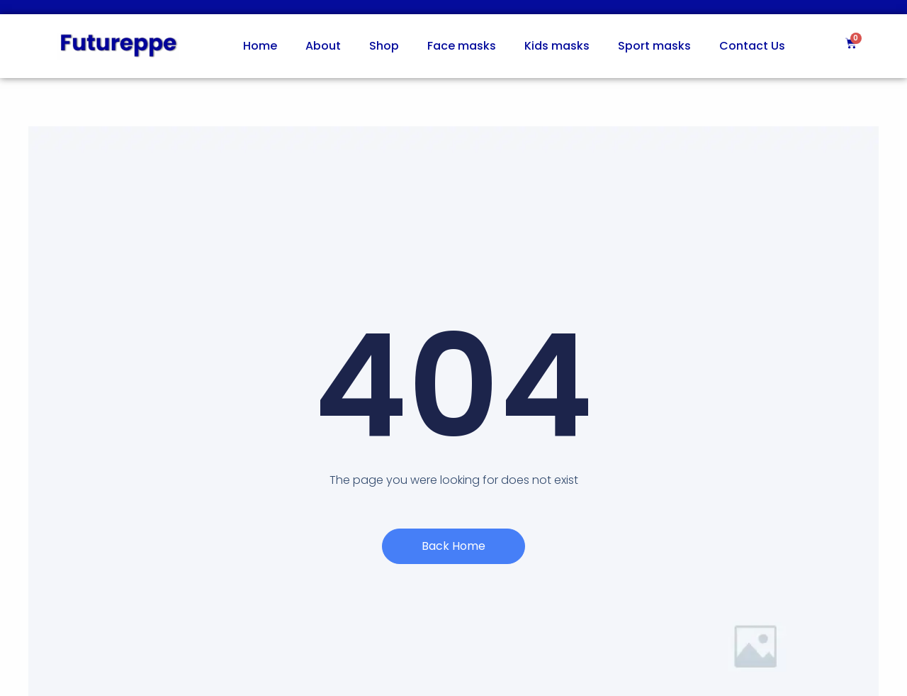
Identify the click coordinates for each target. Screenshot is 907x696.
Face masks (461, 46)
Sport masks (654, 46)
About (323, 46)
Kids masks (557, 46)
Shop (384, 46)
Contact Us (752, 46)
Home (260, 46)
